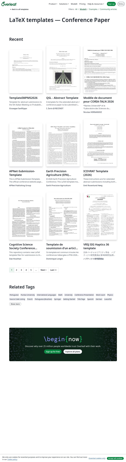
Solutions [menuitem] (63, 4)
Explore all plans (72, 351)
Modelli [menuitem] (74, 4)
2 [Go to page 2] (16, 270)
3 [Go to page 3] (21, 270)
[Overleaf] (8, 4)
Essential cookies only (97, 458)
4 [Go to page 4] (26, 270)
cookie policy (12, 459)
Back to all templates (19, 9)
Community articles (108, 9)
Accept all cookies (115, 458)
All (76, 9)
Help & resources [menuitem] (95, 4)
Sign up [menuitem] (111, 4)
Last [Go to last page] (53, 270)
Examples (93, 9)
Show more (15, 304)
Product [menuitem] (52, 4)
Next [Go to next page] (43, 270)
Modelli (83, 9)
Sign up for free (53, 351)
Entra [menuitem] (121, 4)
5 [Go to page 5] (31, 270)
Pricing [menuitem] (82, 4)
